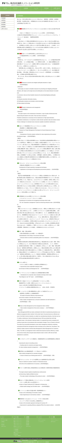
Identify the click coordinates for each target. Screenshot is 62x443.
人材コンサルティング (17, 424)
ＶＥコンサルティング (17, 427)
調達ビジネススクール (17, 432)
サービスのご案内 (4, 420)
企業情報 (26, 9)
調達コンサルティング (17, 421)
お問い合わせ (57, 9)
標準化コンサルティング (18, 426)
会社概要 (3, 22)
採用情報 (3, 26)
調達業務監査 (16, 434)
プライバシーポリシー (55, 420)
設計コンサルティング (17, 420)
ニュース (36, 9)
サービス (15, 9)
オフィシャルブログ (41, 420)
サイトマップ (53, 418)
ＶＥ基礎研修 (16, 429)
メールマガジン (41, 421)
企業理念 (3, 20)
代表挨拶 (3, 18)
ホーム (5, 9)
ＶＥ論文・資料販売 (17, 435)
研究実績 (46, 9)
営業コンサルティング (17, 423)
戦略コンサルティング (17, 418)
